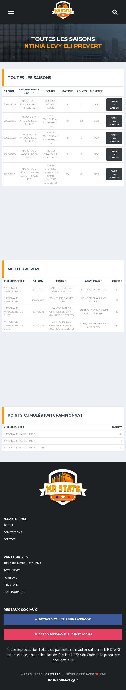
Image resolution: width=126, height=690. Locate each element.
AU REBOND (10, 577)
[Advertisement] (63, 223)
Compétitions (13, 532)
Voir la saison (114, 104)
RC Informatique (63, 680)
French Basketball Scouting (22, 563)
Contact (9, 539)
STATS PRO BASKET (14, 592)
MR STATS (52, 674)
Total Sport (12, 570)
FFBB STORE (10, 584)
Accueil (8, 525)
